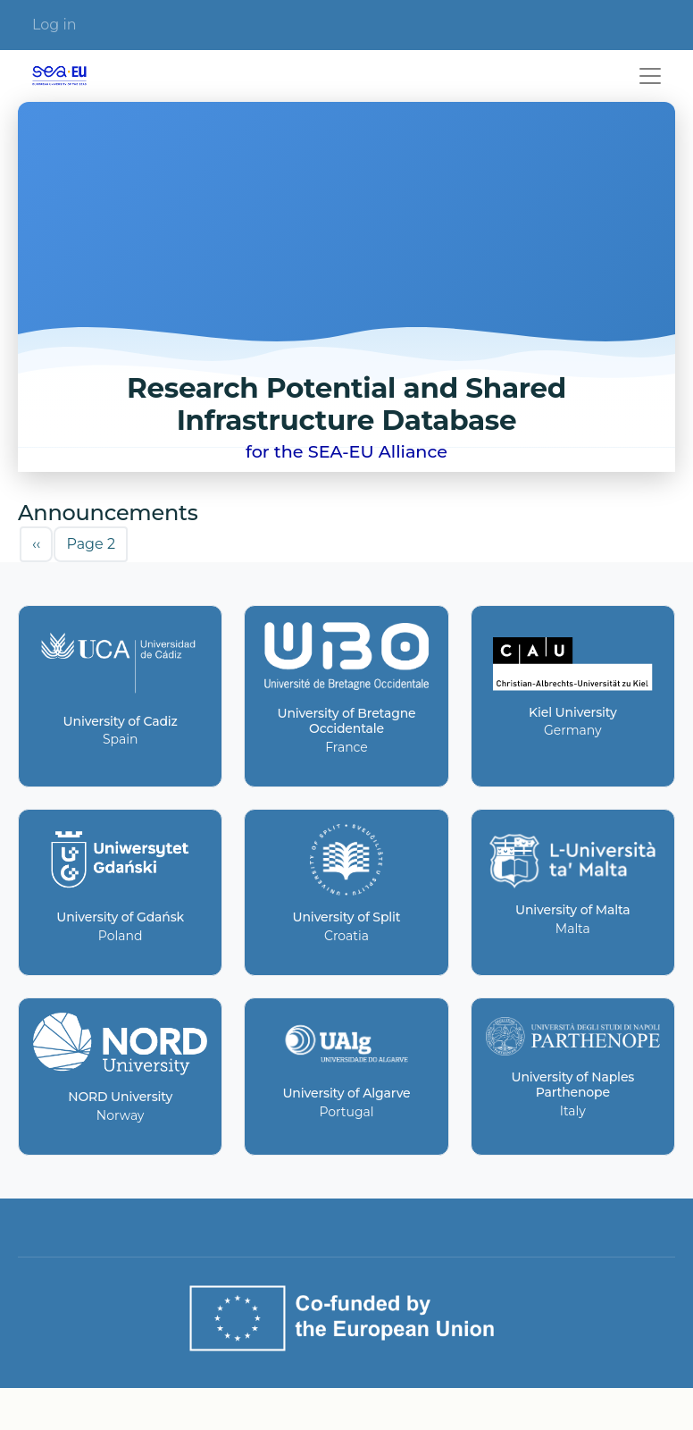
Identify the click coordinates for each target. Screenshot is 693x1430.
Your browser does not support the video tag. (346, 287)
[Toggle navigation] (650, 76)
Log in (54, 24)
